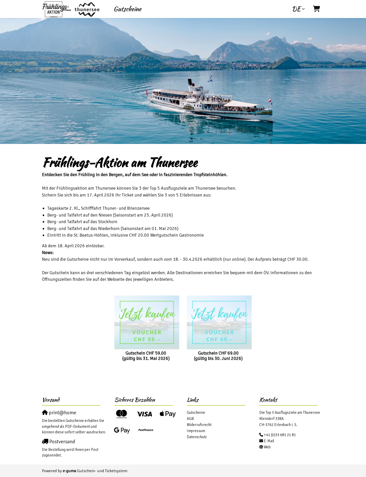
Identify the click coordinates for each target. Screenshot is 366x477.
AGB (190, 418)
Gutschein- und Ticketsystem (95, 470)
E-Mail (269, 441)
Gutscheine (127, 8)
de (296, 8)
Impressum (196, 431)
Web (267, 447)
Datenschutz (197, 437)
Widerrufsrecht (199, 424)
